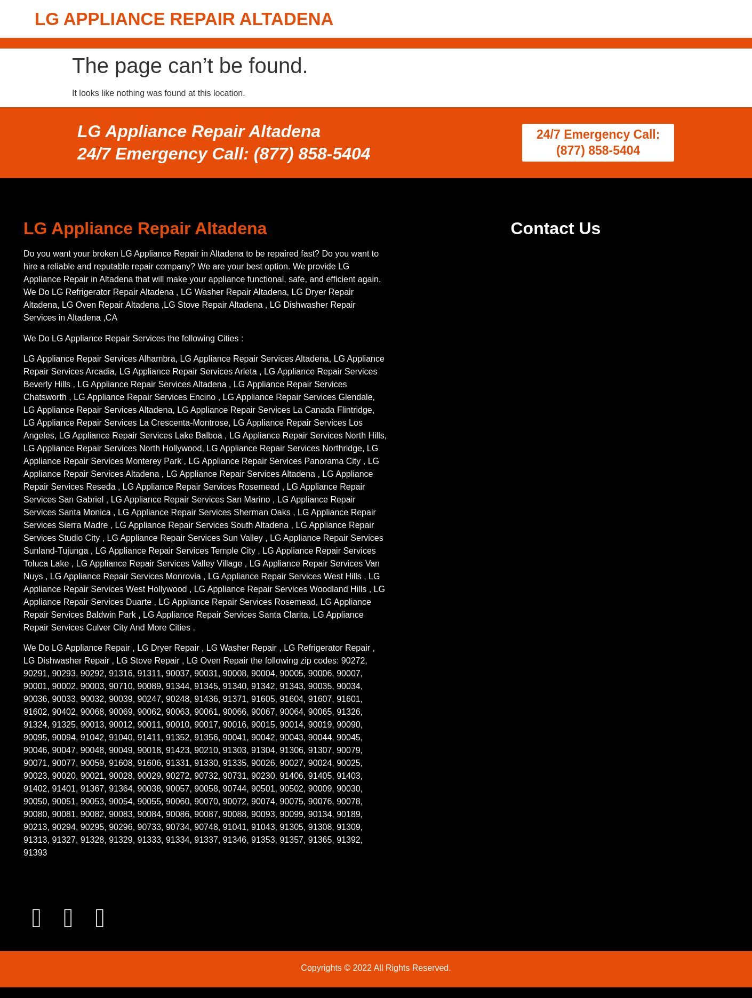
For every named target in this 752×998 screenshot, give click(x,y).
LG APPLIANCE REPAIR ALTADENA (184, 19)
